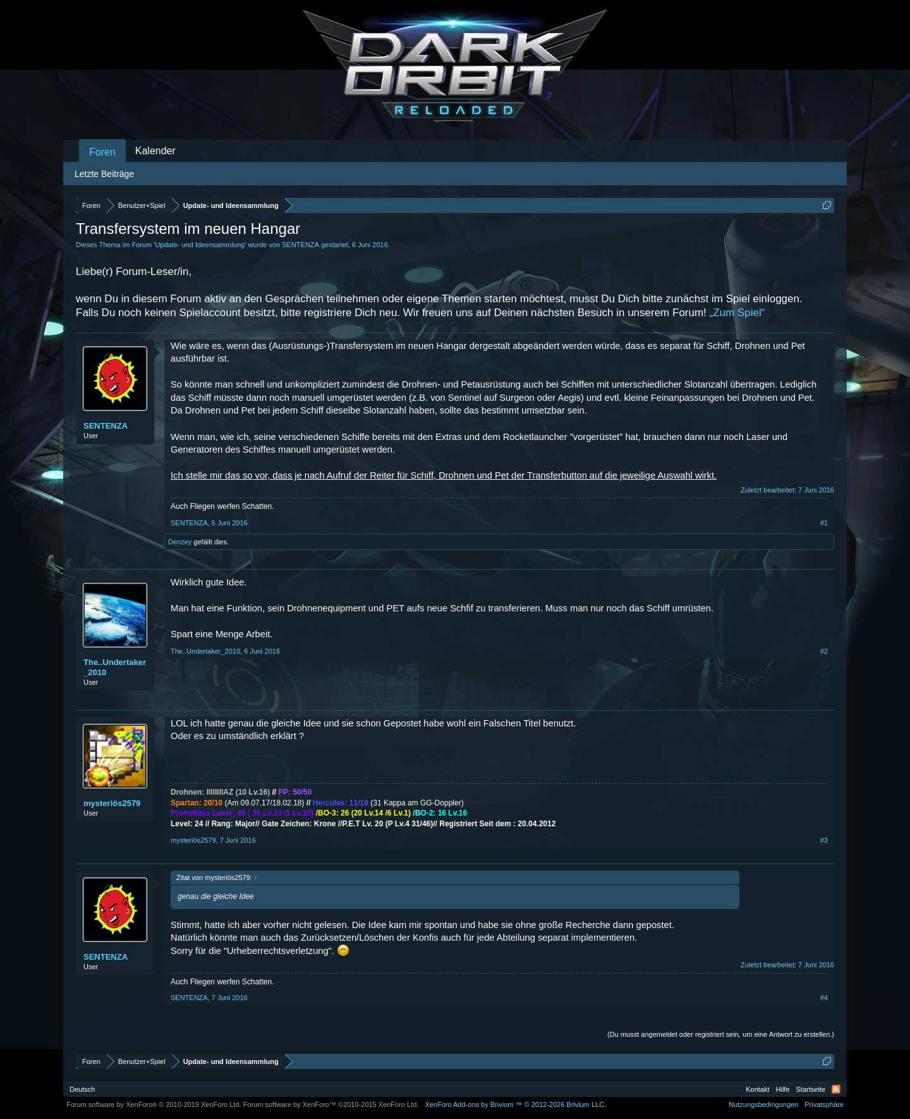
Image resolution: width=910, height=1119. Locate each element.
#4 (824, 997)
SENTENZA (300, 244)
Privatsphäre (824, 1104)
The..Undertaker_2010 (114, 667)
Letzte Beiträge (104, 174)
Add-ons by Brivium (515, 1104)
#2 (824, 651)
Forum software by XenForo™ (331, 1104)
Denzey (179, 542)
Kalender (155, 150)
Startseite (810, 1089)
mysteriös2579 (111, 803)
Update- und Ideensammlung (200, 244)
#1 (824, 523)
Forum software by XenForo (153, 1104)
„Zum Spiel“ (737, 313)
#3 (824, 840)
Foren (102, 152)
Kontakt (757, 1089)
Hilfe (783, 1089)
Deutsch (82, 1089)
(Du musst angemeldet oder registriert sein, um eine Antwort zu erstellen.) (720, 1034)
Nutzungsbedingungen (763, 1104)
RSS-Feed (836, 1089)
